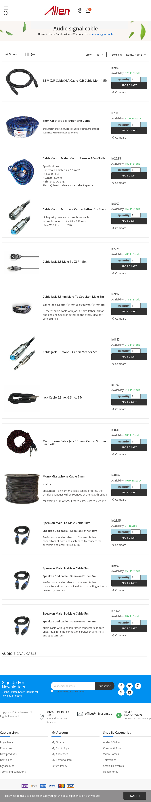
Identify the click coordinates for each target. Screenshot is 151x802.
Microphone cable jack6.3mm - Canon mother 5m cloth (74, 442)
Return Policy (59, 766)
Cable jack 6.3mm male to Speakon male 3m (73, 297)
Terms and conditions (13, 771)
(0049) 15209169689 (133, 713)
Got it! (135, 795)
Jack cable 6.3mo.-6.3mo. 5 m (63, 397)
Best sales (6, 760)
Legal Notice (7, 742)
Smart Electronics (113, 766)
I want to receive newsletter (70, 691)
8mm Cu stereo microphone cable (67, 121)
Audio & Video (111, 742)
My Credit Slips (60, 748)
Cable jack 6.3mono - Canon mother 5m (70, 352)
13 (100, 54)
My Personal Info (61, 760)
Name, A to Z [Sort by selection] (136, 54)
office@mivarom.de (98, 714)
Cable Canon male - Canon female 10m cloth (74, 158)
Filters (11, 54)
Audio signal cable (19, 654)
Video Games (111, 754)
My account (7, 766)
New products (8, 754)
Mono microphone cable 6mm (64, 476)
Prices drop (6, 748)
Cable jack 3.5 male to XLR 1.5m (65, 262)
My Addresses (59, 754)
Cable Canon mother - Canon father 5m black (74, 209)
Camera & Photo (113, 748)
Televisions (109, 760)
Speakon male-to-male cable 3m (66, 568)
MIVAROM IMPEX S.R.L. (58, 713)
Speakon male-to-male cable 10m (66, 523)
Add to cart (129, 85)
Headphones (110, 771)
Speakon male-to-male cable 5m (66, 613)
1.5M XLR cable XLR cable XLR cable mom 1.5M (75, 81)
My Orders (57, 742)
